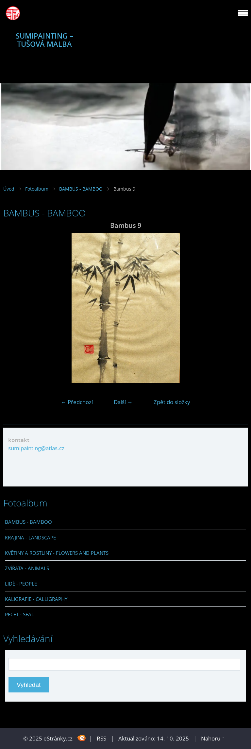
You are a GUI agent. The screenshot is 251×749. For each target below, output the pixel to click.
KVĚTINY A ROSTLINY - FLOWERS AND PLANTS (57, 553)
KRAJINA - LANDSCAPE (30, 537)
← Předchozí (77, 402)
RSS (101, 738)
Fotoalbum (36, 189)
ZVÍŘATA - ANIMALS (27, 568)
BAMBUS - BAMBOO (81, 189)
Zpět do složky (172, 402)
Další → (123, 402)
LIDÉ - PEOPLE (21, 583)
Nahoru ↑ (213, 738)
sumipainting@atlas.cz (36, 448)
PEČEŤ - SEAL (19, 614)
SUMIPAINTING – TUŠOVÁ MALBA (44, 40)
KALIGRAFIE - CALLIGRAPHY (36, 599)
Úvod (8, 189)
